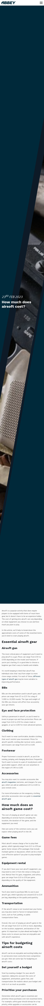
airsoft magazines (9, 782)
